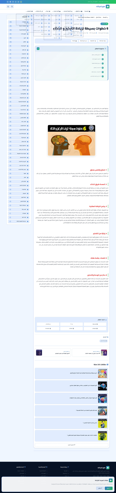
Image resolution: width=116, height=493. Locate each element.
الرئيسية (66, 471)
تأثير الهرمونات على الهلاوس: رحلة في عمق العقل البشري (83, 385)
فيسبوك (95, 324)
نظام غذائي (23, 473)
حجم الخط (102, 41)
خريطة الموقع (65, 483)
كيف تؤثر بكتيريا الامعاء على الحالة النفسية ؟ (86, 410)
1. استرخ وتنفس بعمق (96, 54)
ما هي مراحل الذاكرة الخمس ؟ (90, 422)
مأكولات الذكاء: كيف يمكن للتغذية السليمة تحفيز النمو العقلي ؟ (82, 435)
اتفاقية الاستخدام (64, 481)
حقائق (24, 478)
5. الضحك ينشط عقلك (96, 72)
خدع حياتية (44, 483)
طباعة (74, 41)
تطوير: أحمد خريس (39, 490)
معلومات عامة (22, 481)
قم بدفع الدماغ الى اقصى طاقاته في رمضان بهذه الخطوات (83, 398)
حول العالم (23, 483)
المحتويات (93, 41)
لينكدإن (71, 328)
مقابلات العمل (43, 478)
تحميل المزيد (71, 445)
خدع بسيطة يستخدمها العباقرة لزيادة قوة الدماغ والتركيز (83, 373)
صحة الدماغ (104, 23)
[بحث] (12, 6)
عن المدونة (66, 473)
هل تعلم (23, 476)
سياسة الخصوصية (64, 478)
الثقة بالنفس (43, 476)
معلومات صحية (22, 471)
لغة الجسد (44, 481)
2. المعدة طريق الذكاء (96, 59)
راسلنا (67, 476)
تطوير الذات (44, 473)
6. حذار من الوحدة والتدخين (95, 76)
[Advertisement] (71, 94)
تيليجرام (95, 328)
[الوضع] (8, 6)
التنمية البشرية (43, 471)
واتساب (48, 324)
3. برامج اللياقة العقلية (96, 63)
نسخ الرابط (83, 41)
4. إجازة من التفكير (97, 67)
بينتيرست (48, 328)
